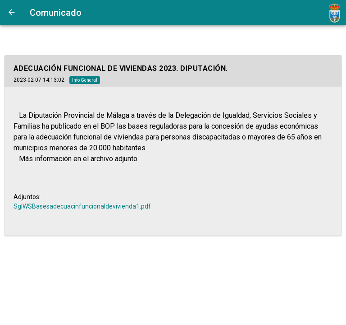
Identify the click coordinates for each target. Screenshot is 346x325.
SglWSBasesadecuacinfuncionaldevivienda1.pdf (82, 206)
